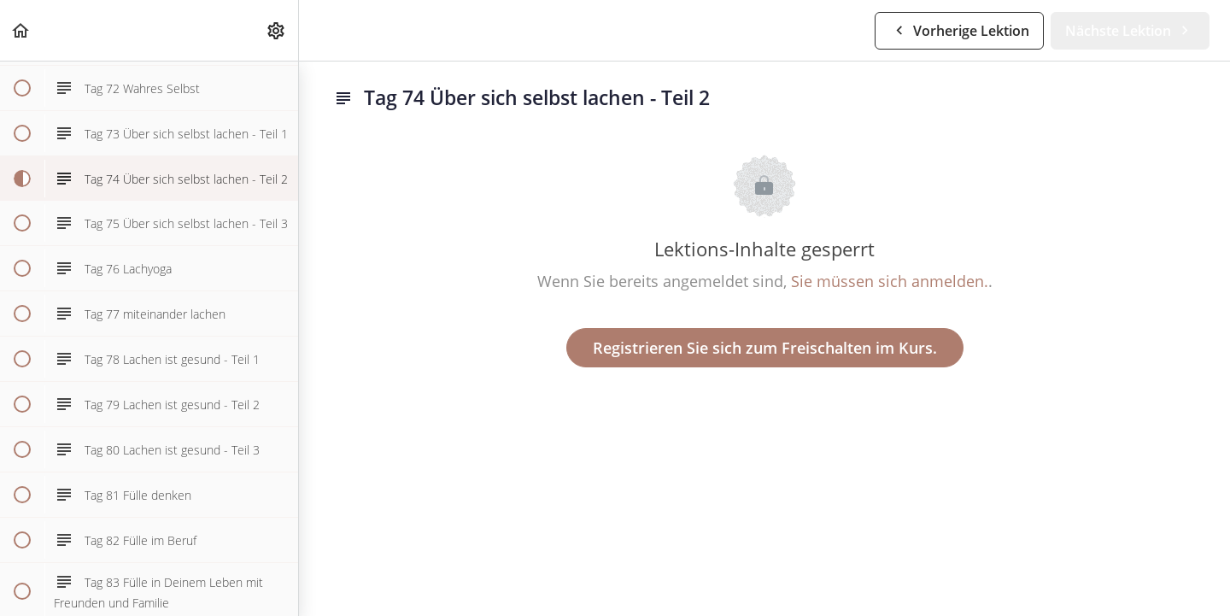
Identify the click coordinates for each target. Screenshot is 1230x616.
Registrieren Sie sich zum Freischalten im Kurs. (765, 347)
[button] (21, 30)
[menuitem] (276, 30)
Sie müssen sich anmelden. (889, 281)
